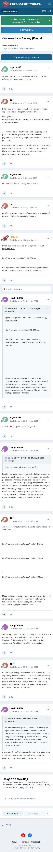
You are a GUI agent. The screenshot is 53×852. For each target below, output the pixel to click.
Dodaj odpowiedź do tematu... (20, 798)
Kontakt (25, 842)
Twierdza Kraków (26, 48)
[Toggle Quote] (6, 308)
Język (15, 842)
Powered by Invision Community (26, 848)
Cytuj (11, 89)
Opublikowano (23, 71)
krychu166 (13, 45)
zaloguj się (41, 785)
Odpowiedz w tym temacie (26, 57)
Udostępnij (13, 813)
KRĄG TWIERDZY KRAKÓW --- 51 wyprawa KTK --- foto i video (26, 20)
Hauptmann (16, 297)
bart (12, 99)
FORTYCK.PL (26, 30)
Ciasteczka (36, 842)
